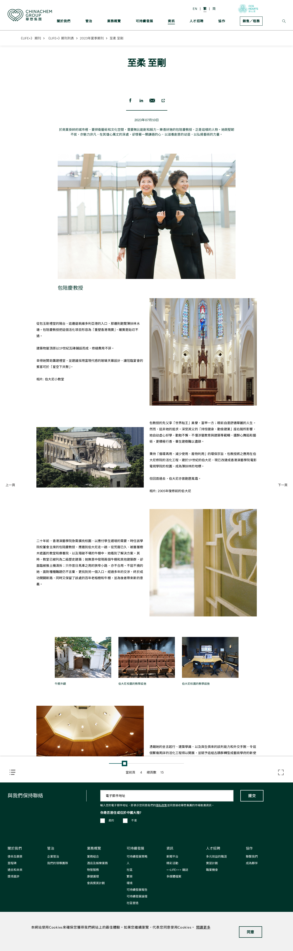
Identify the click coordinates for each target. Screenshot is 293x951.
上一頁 (10, 485)
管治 (88, 21)
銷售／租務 (251, 21)
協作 (221, 21)
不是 (134, 820)
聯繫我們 (252, 856)
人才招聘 (196, 21)
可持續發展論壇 (137, 896)
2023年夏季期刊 (92, 38)
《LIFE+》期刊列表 (60, 38)
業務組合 (93, 856)
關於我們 (64, 21)
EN (195, 9)
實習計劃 (212, 863)
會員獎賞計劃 (96, 883)
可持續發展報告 (137, 889)
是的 (111, 820)
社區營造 (132, 903)
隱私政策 (161, 805)
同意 (250, 932)
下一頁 (283, 485)
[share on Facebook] (130, 100)
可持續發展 (144, 21)
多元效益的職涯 (216, 856)
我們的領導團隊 (57, 863)
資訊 (171, 21)
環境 (130, 883)
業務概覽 (114, 21)
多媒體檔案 (173, 876)
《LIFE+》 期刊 (30, 38)
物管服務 (93, 870)
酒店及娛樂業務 (97, 863)
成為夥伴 (252, 863)
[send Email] (152, 100)
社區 (130, 870)
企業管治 (53, 856)
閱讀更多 (203, 927)
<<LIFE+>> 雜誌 (177, 870)
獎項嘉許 (13, 876)
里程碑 (12, 863)
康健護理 (93, 876)
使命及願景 (15, 856)
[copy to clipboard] (163, 100)
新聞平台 (172, 856)
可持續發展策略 (137, 856)
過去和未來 (15, 870)
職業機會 (212, 870)
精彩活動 (172, 863)
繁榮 (130, 876)
